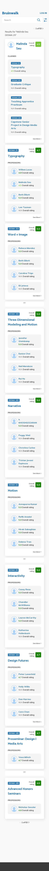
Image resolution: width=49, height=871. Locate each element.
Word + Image (17, 234)
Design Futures (18, 660)
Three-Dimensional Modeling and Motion (22, 322)
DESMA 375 (16, 97)
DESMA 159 (16, 118)
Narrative (14, 406)
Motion (13, 490)
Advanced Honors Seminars (20, 791)
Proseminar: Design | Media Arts (22, 741)
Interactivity (16, 576)
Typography (18, 67)
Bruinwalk (10, 13)
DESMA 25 (16, 63)
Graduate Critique (21, 84)
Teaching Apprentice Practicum (22, 103)
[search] (19, 20)
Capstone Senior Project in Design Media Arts (24, 125)
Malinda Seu (21, 46)
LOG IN (43, 13)
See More (37, 139)
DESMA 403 (16, 80)
